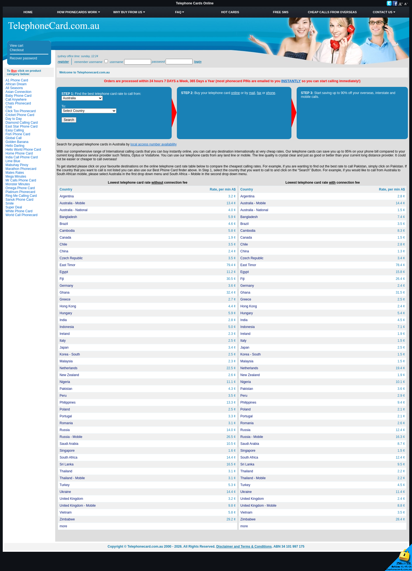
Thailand (66, 471)
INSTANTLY (291, 81)
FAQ (178, 12)
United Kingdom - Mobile (78, 505)
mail (252, 93)
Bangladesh (68, 217)
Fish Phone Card (17, 134)
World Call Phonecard (21, 215)
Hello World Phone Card (23, 149)
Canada (65, 237)
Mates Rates (14, 173)
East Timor (67, 265)
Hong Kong (68, 306)
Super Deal (13, 207)
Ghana (64, 292)
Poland (65, 409)
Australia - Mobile (72, 203)
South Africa (68, 457)
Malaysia (66, 361)
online (235, 93)
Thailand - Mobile (72, 478)
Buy (14, 70)
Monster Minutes (17, 184)
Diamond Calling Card (21, 123)
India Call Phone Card (21, 157)
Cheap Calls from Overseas (332, 12)
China (64, 251)
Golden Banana (16, 142)
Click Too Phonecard (20, 111)
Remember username (88, 62)
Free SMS (280, 12)
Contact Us (382, 12)
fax (259, 93)
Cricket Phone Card (19, 115)
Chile (63, 244)
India (63, 320)
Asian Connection (18, 92)
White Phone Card (18, 211)
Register (63, 61)
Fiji (62, 279)
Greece (65, 299)
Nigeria (65, 382)
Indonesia (67, 327)
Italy (63, 341)
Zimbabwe (67, 519)
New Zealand (69, 375)
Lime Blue (12, 161)
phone (270, 93)
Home (27, 12)
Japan (64, 347)
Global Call (13, 138)
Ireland (65, 334)
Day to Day (13, 119)
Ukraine (65, 492)
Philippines (68, 402)
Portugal (66, 416)
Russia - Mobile (71, 437)
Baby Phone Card (18, 96)
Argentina (67, 196)
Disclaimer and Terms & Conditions (244, 546)
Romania (66, 423)
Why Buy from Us (127, 12)
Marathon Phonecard (20, 169)
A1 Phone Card (16, 80)
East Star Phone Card (21, 126)
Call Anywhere (16, 99)
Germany (66, 286)
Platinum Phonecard (20, 192)
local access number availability (153, 144)
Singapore (67, 451)
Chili (8, 107)
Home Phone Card (19, 153)
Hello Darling (14, 146)
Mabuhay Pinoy (16, 165)
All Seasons (14, 88)
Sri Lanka (67, 464)
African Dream (16, 84)
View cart (16, 46)
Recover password (23, 58)
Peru (63, 396)
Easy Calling (14, 130)
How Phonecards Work (77, 12)
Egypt (64, 272)
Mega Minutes (15, 176)
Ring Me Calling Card (21, 196)
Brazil (64, 224)
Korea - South (70, 354)
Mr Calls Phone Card (20, 180)
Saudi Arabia (69, 444)
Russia (65, 430)
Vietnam (66, 512)
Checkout (17, 50)
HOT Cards (230, 12)
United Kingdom (71, 499)
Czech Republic (71, 258)
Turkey (64, 485)
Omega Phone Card (20, 188)
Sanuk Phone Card (19, 200)
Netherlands (68, 368)
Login (197, 61)
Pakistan (66, 389)
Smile (9, 203)
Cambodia (67, 231)
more (63, 526)
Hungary (66, 313)
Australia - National (73, 210)
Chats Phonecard (18, 103)
